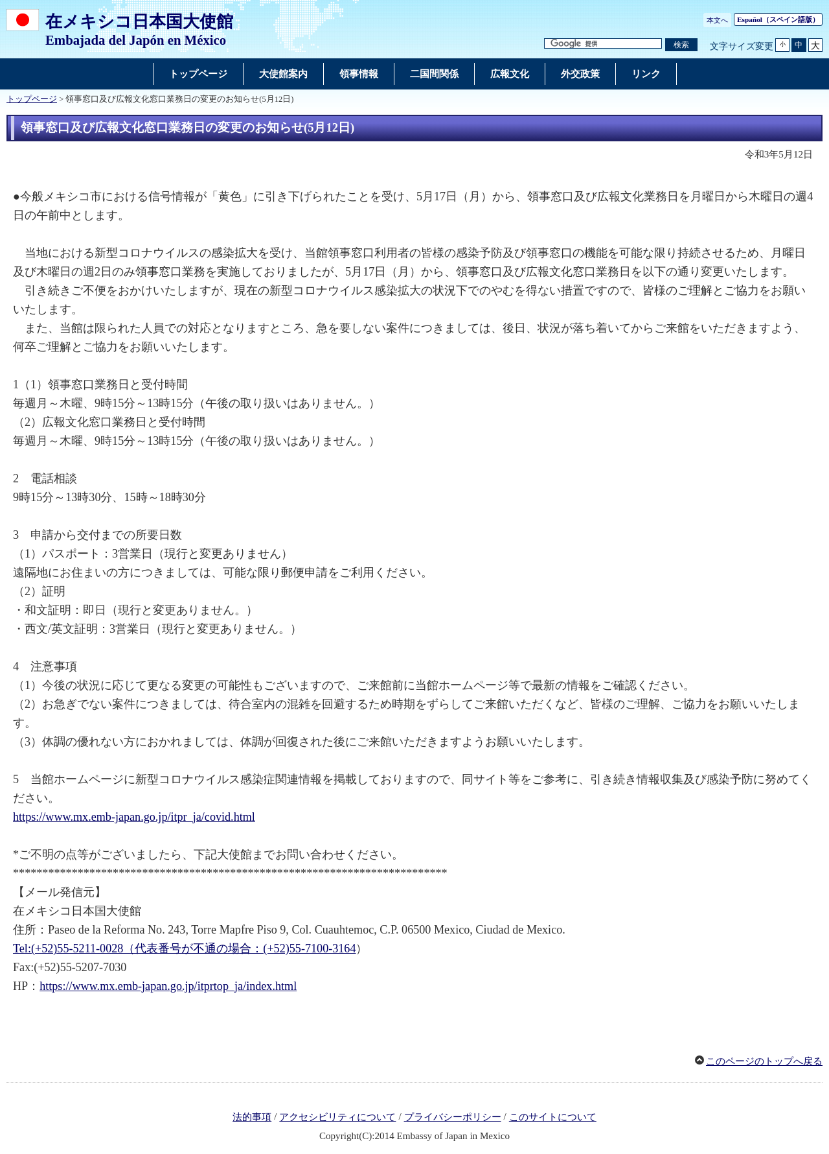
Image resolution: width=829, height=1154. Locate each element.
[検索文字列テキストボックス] (603, 43)
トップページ (31, 99)
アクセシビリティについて (337, 1117)
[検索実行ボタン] (681, 45)
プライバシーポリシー (452, 1117)
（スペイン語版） (778, 19)
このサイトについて (552, 1117)
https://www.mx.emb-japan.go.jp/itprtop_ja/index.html (168, 986)
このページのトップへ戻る (764, 1061)
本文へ (717, 20)
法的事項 (252, 1117)
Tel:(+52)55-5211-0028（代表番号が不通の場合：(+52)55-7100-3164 (184, 948)
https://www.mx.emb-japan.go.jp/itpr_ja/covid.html (134, 816)
